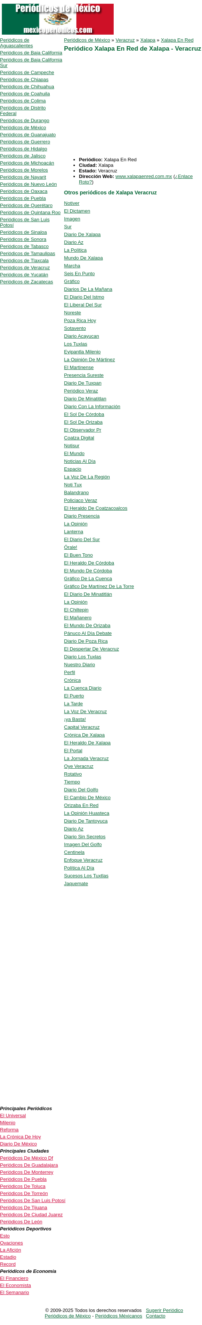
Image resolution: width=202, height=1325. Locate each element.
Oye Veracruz (79, 766)
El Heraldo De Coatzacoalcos (95, 508)
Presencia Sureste (84, 375)
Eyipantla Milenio (82, 352)
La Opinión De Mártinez (89, 359)
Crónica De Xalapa (84, 735)
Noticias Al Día (80, 461)
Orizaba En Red (81, 805)
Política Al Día (79, 868)
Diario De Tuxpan (82, 383)
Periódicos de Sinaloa (23, 232)
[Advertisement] (131, 105)
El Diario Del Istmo (84, 297)
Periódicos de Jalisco (22, 156)
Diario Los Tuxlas (82, 657)
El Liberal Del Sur (83, 305)
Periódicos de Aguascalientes (16, 42)
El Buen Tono (78, 555)
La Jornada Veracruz (86, 758)
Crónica (72, 680)
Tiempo (72, 782)
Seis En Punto (79, 273)
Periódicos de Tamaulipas (27, 253)
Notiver (71, 203)
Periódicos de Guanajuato (28, 134)
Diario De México (18, 1144)
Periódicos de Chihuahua (27, 86)
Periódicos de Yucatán (24, 274)
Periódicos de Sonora (23, 239)
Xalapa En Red (177, 40)
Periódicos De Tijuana (23, 1207)
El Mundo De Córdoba (88, 570)
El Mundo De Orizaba (87, 625)
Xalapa (147, 40)
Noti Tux (73, 484)
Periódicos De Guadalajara (29, 1165)
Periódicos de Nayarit (23, 177)
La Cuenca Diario (82, 688)
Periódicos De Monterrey (26, 1172)
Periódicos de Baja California (31, 52)
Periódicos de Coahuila (25, 93)
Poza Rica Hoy (80, 320)
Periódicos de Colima (23, 101)
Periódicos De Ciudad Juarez (31, 1214)
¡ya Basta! (75, 719)
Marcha (72, 266)
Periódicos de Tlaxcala (24, 260)
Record (8, 1264)
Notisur (71, 445)
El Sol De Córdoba (84, 414)
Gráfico (72, 281)
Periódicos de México (87, 40)
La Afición (10, 1250)
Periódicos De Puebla (23, 1179)
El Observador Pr (82, 430)
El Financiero (14, 1278)
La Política (75, 250)
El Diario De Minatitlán (88, 594)
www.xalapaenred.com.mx (144, 176)
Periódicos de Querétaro (26, 205)
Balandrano (76, 492)
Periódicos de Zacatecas (26, 282)
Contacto (155, 1316)
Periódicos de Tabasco (24, 246)
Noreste (72, 312)
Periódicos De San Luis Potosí (33, 1200)
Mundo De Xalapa (83, 258)
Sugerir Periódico (164, 1310)
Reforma (9, 1129)
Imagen (72, 219)
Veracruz (125, 40)
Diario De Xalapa (82, 234)
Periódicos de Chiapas (24, 79)
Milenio (7, 1122)
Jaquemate (76, 883)
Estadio (8, 1257)
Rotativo (73, 774)
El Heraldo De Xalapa (87, 743)
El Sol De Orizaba (83, 422)
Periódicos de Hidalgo (23, 149)
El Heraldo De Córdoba (89, 563)
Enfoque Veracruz (83, 860)
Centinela (74, 852)
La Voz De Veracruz (85, 711)
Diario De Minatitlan (85, 398)
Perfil (69, 672)
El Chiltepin (76, 610)
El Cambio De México (87, 797)
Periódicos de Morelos (24, 170)
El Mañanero (78, 617)
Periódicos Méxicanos (118, 1316)
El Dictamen (77, 211)
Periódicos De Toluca (22, 1186)
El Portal (73, 750)
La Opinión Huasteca (86, 813)
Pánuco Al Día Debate (88, 633)
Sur (68, 226)
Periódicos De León (21, 1221)
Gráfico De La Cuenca (88, 578)
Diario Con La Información (92, 406)
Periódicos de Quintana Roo (30, 212)
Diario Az (73, 242)
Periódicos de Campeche (27, 72)
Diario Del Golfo (81, 789)
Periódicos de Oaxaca (23, 191)
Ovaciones (11, 1243)
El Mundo (74, 453)
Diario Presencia (82, 516)
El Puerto (74, 696)
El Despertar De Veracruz (91, 649)
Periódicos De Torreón (24, 1193)
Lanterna (73, 531)
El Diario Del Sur (82, 539)
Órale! (70, 547)
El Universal (13, 1115)
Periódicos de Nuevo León (28, 184)
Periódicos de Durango (24, 120)
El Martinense (79, 367)
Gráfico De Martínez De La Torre (99, 586)
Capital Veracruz (82, 727)
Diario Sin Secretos (84, 836)
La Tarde (73, 703)
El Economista (15, 1285)
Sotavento (75, 328)
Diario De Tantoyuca (86, 821)
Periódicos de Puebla (23, 198)
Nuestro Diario (79, 664)
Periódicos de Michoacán (27, 163)
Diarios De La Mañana (88, 289)
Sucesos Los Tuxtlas (86, 875)
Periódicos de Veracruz (25, 267)
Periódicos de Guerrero (25, 141)
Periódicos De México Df (26, 1158)
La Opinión (76, 524)
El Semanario (14, 1292)
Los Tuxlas (75, 344)
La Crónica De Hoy (20, 1137)
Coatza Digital (79, 438)
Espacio (72, 469)
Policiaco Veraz (80, 500)
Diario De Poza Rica (86, 641)
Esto (5, 1236)
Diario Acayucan (81, 336)
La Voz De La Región (87, 477)
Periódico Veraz (81, 391)
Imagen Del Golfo (83, 844)
